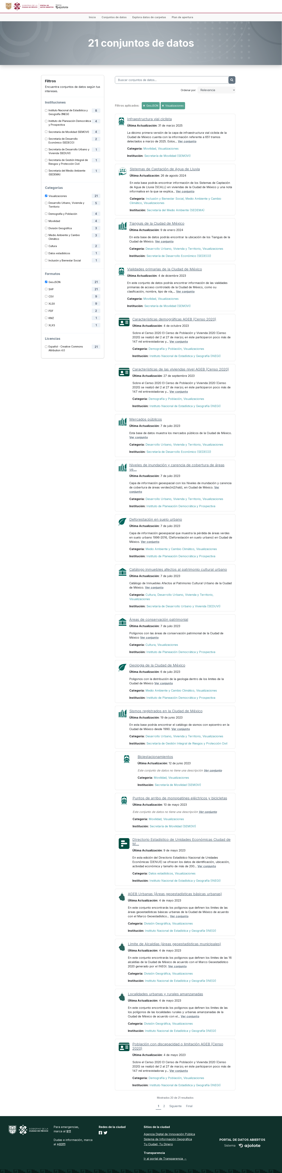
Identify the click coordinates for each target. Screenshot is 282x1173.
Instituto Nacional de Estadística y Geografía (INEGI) (68, 112)
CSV (51, 296)
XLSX (52, 303)
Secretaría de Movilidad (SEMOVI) (69, 131)
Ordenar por (188, 90)
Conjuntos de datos (114, 17)
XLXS (52, 325)
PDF (51, 310)
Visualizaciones (58, 196)
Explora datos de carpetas (149, 17)
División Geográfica (60, 228)
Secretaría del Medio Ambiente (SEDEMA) (67, 172)
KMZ (51, 318)
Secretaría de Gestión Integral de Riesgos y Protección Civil (68, 161)
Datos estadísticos (59, 253)
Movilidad (54, 221)
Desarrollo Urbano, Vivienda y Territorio (66, 204)
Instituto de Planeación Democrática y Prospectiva (70, 122)
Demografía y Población (63, 213)
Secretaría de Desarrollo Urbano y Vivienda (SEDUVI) (69, 151)
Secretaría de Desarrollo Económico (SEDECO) (63, 140)
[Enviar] (231, 80)
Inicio (92, 17)
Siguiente (175, 1106)
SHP (51, 289)
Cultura (53, 246)
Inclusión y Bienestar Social (65, 260)
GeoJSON (54, 282)
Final (189, 1106)
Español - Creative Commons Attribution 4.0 (66, 348)
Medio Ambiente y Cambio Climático (64, 237)
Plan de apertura (182, 17)
